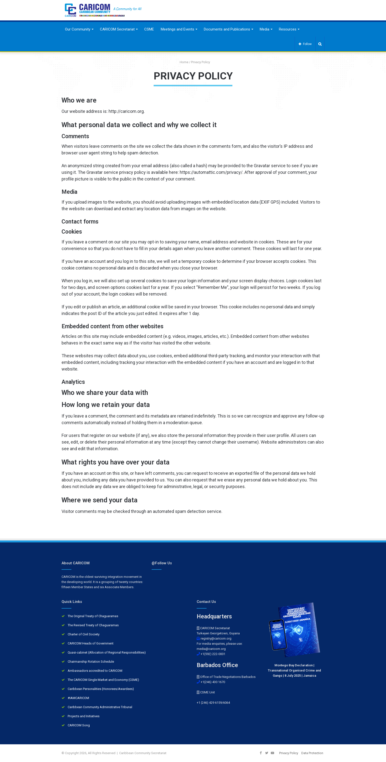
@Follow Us (162, 563)
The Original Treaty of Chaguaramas (93, 616)
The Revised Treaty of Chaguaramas (93, 625)
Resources (287, 29)
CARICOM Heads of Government (90, 643)
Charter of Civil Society (83, 634)
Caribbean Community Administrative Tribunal (100, 707)
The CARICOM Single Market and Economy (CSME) (103, 680)
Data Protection (312, 753)
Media (264, 29)
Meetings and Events (177, 29)
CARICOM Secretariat (117, 29)
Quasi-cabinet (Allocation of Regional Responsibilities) (107, 652)
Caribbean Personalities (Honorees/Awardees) (101, 689)
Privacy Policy (288, 753)
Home (182, 62)
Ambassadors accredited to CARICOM (95, 670)
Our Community (77, 29)
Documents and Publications (227, 29)
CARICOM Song (79, 725)
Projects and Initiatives (83, 716)
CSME (149, 29)
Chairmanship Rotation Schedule (91, 661)
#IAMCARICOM (78, 698)
